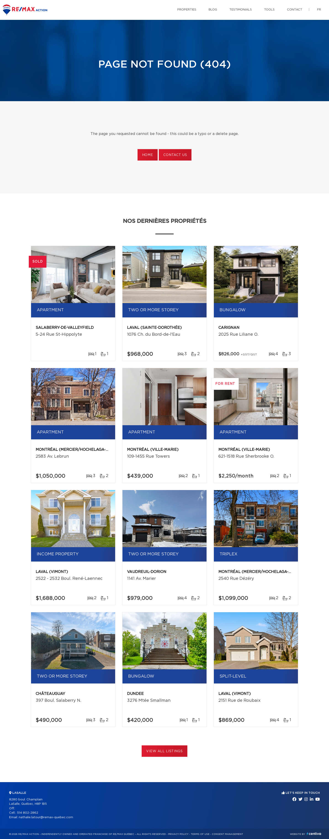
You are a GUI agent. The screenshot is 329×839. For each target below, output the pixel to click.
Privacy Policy (178, 834)
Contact (294, 9)
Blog (213, 9)
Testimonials (240, 9)
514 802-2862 (27, 812)
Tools (269, 9)
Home (147, 155)
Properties (186, 9)
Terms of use (200, 834)
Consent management (227, 834)
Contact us (175, 155)
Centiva (314, 833)
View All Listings (164, 751)
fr (319, 9)
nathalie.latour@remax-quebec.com (46, 817)
